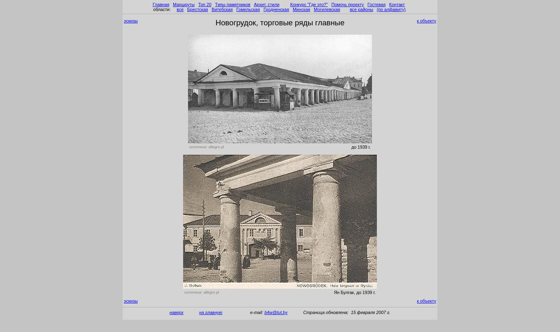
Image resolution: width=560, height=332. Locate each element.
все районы (361, 9)
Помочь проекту (348, 4)
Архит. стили (266, 4)
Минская (301, 9)
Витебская (222, 9)
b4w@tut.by (275, 312)
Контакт (397, 4)
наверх (177, 312)
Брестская (197, 9)
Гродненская (276, 9)
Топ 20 (204, 4)
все (180, 9)
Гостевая (376, 4)
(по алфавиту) (391, 9)
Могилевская (327, 9)
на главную (210, 312)
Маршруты (184, 4)
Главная (161, 4)
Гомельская (248, 9)
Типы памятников (232, 4)
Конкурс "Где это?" (309, 4)
